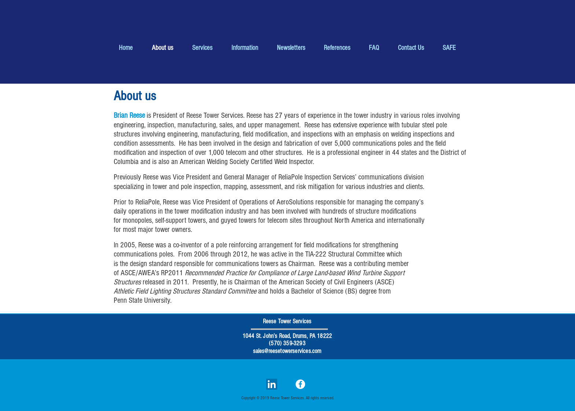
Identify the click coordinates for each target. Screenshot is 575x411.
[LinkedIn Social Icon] (271, 384)
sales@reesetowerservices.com (287, 351)
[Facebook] (300, 384)
